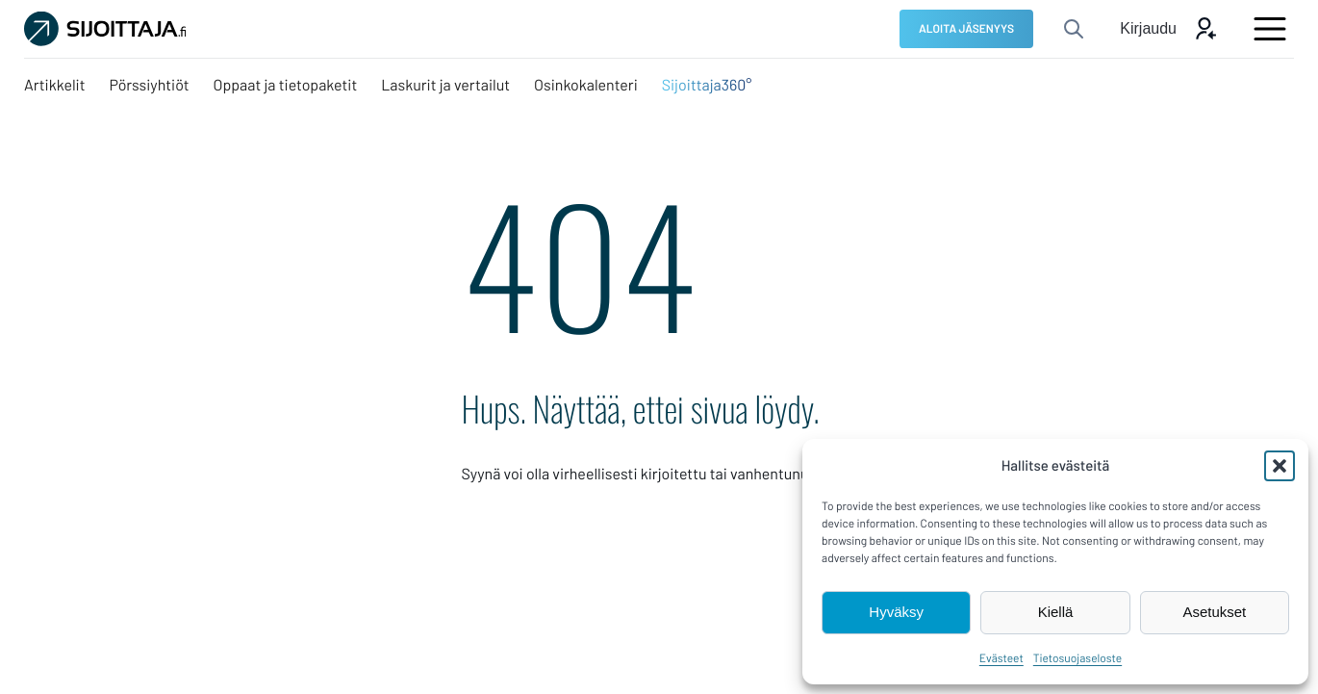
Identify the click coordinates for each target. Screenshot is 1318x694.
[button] (1279, 466)
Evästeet (1001, 658)
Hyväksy (896, 612)
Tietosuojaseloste (1077, 658)
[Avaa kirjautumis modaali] (1168, 28)
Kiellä (1056, 612)
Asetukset (1214, 612)
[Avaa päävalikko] (1270, 29)
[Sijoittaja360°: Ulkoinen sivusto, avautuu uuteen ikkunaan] (707, 85)
